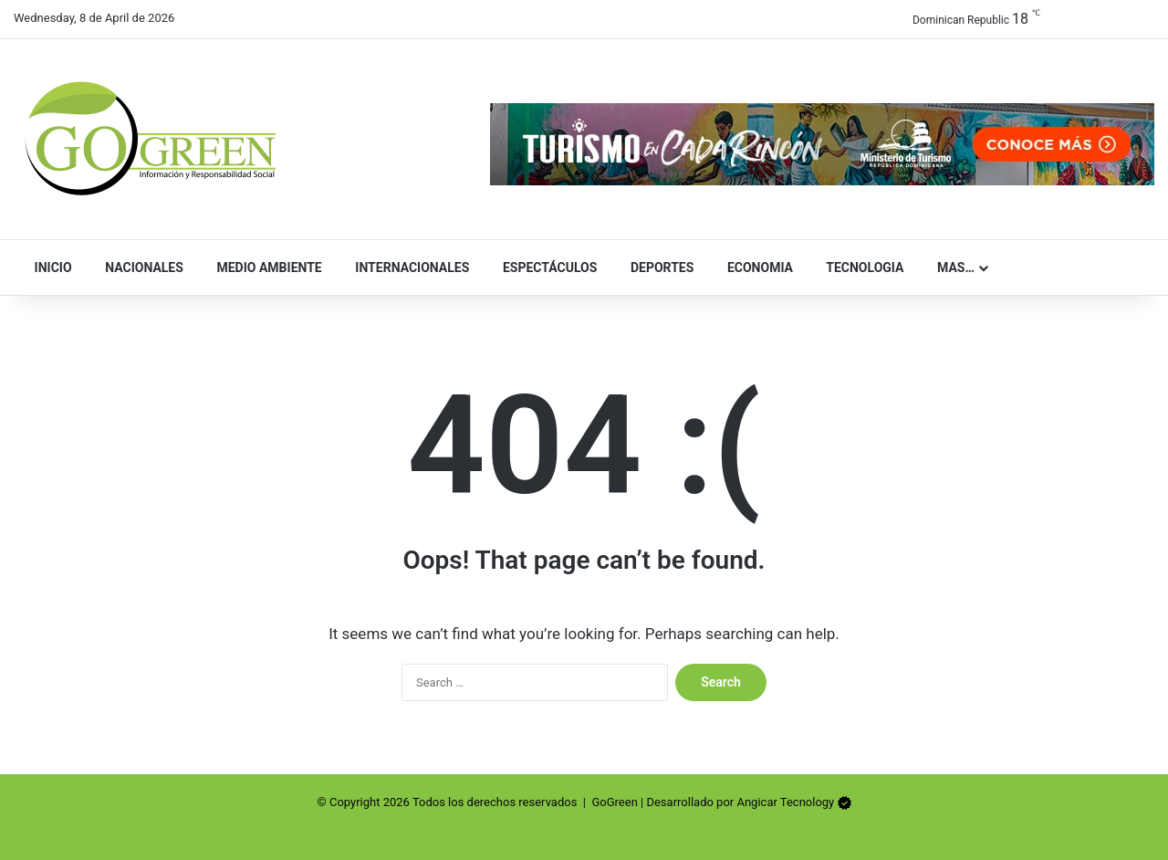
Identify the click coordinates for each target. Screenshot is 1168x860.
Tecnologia (861, 267)
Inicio (49, 267)
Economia (756, 267)
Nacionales (140, 267)
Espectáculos (546, 267)
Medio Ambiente (265, 267)
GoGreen (614, 802)
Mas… (951, 267)
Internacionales (409, 267)
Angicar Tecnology (785, 802)
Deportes (658, 267)
